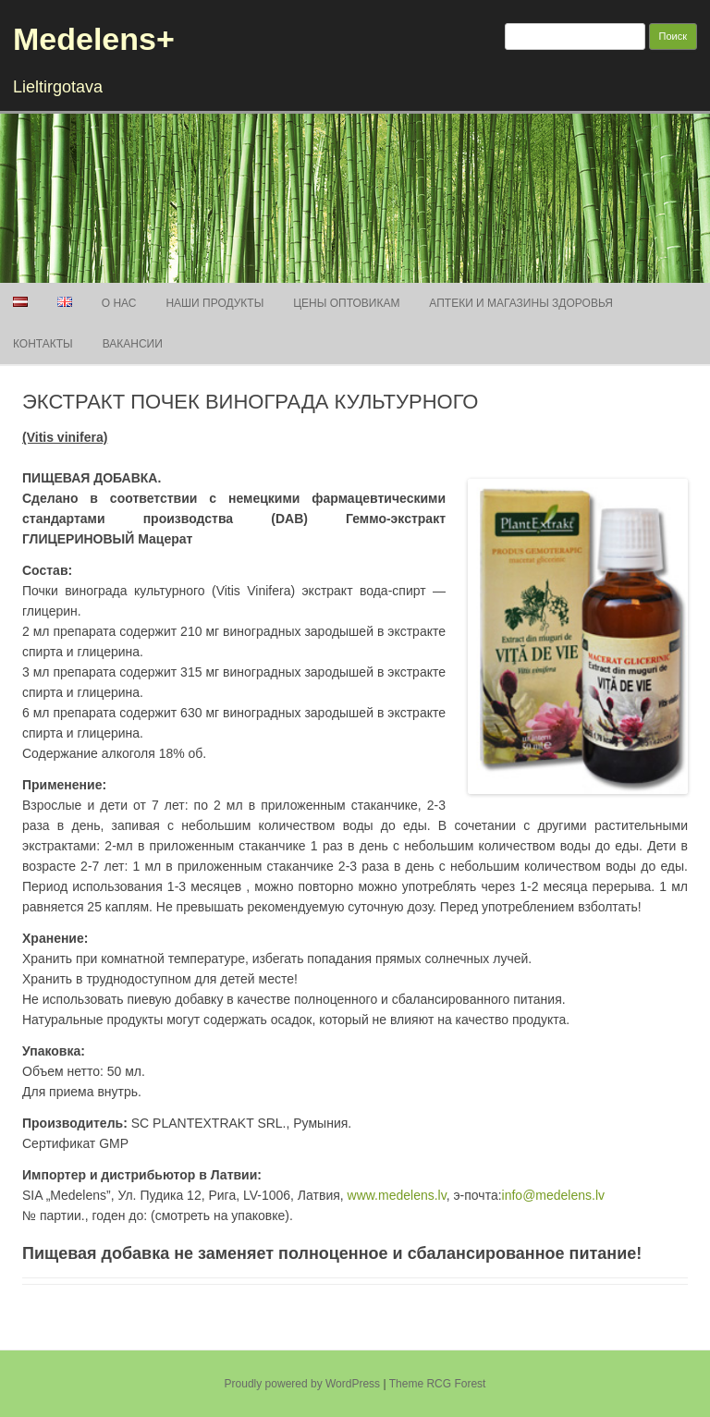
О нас (119, 303)
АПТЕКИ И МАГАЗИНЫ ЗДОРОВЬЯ (521, 303)
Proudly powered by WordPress (303, 1383)
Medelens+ (94, 38)
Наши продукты (214, 303)
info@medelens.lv (554, 1195)
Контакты (43, 343)
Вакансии (133, 343)
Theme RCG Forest (437, 1383)
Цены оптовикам (346, 303)
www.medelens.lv (397, 1195)
